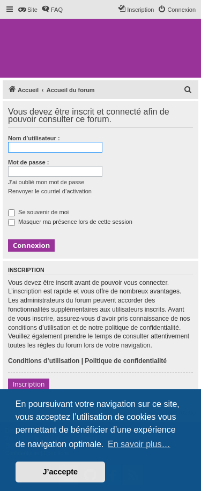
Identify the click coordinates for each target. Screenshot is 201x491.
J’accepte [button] (60, 471)
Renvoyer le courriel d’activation (50, 191)
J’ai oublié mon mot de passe (46, 182)
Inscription (28, 384)
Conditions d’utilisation (43, 361)
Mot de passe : (28, 162)
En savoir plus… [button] (139, 444)
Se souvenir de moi (38, 212)
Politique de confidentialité (126, 361)
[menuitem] (28, 9)
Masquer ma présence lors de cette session (70, 221)
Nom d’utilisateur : (34, 138)
